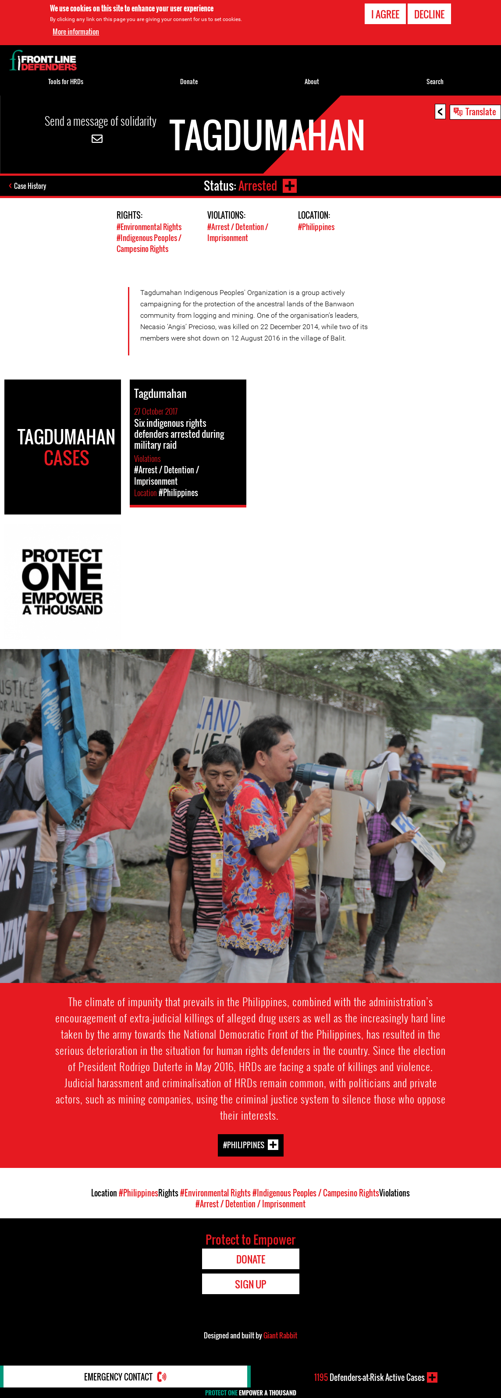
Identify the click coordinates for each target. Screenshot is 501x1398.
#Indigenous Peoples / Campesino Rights (149, 243)
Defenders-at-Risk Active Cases (369, 1377)
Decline (429, 14)
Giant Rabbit (280, 1335)
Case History (30, 186)
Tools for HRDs (65, 81)
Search (435, 81)
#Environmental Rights (149, 226)
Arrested (257, 185)
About (312, 81)
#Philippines (316, 226)
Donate (189, 81)
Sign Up (250, 1284)
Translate (480, 111)
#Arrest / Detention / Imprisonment (237, 232)
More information (76, 31)
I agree (385, 14)
